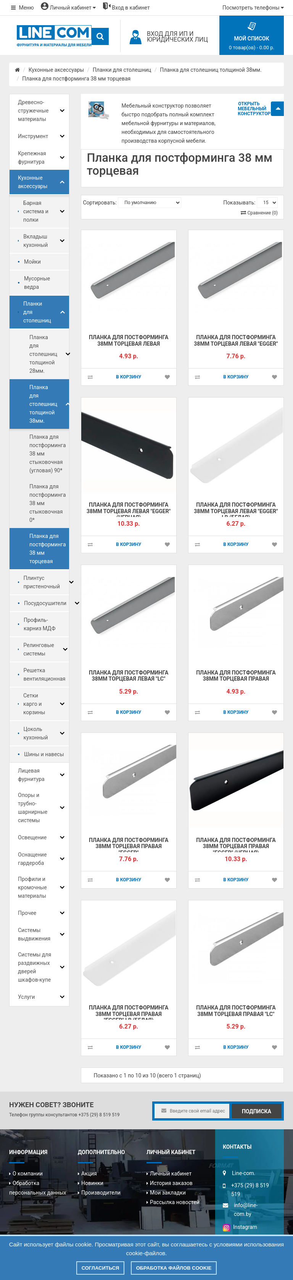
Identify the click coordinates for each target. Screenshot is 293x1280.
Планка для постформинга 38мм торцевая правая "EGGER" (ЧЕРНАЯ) (235, 846)
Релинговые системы (38, 649)
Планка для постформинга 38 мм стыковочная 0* (47, 503)
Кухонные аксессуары (56, 70)
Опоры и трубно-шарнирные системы (32, 807)
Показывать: (239, 203)
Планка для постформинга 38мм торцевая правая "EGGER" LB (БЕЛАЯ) (128, 1014)
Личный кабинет (171, 1174)
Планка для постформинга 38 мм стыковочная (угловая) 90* (47, 453)
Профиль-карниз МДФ (39, 624)
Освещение (32, 837)
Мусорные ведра (37, 282)
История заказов (171, 1183)
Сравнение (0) (263, 213)
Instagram (240, 1227)
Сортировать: (100, 203)
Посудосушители (45, 603)
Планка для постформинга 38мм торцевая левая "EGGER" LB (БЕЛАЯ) (236, 511)
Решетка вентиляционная (45, 674)
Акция (89, 1174)
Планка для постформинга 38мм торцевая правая (235, 676)
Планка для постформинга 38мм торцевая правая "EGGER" (128, 846)
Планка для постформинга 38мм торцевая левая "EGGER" (236, 340)
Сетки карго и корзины (34, 703)
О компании (28, 1174)
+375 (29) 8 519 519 (98, 1114)
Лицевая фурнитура (31, 775)
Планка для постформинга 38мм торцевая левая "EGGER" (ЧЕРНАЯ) (129, 511)
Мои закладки (168, 1193)
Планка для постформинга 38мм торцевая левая (128, 340)
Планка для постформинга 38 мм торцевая (76, 79)
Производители (101, 1193)
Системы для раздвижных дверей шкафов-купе (34, 967)
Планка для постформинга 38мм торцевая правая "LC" (235, 1011)
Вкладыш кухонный (35, 240)
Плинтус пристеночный (42, 582)
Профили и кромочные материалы (32, 887)
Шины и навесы (44, 754)
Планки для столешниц (122, 70)
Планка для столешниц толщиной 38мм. (210, 70)
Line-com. (243, 1173)
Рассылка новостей (175, 1202)
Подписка (256, 1111)
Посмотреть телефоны (253, 8)
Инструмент (33, 136)
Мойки (32, 262)
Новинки (92, 1183)
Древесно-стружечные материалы (33, 110)
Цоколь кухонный (36, 733)
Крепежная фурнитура (32, 157)
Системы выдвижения (34, 934)
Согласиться (100, 1268)
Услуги (26, 997)
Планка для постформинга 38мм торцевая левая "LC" (128, 676)
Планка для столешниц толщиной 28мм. (43, 354)
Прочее (27, 913)
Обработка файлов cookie (174, 1268)
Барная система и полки (35, 211)
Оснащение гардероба (32, 859)
